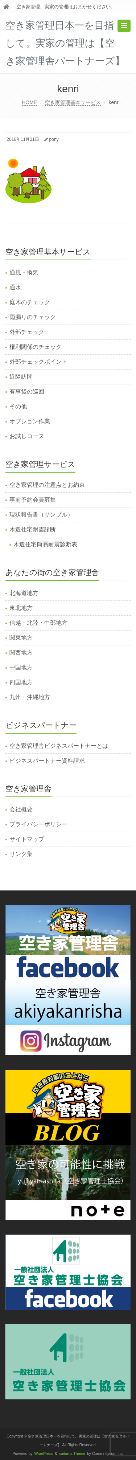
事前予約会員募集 (32, 500)
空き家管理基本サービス (73, 102)
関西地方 (21, 652)
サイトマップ (26, 839)
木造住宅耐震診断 (32, 529)
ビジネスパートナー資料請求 (47, 761)
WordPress (43, 1454)
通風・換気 (23, 272)
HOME (29, 102)
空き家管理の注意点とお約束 (47, 485)
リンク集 (21, 854)
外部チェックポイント (38, 362)
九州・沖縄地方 (29, 697)
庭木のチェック (29, 302)
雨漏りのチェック (32, 317)
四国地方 (21, 682)
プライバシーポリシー (38, 824)
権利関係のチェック (35, 347)
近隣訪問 (21, 377)
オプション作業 (29, 421)
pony (54, 139)
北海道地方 (23, 593)
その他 (18, 406)
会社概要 (21, 809)
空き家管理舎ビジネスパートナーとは (58, 746)
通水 (15, 287)
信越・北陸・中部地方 (38, 623)
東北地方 (21, 608)
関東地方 (21, 638)
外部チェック (26, 332)
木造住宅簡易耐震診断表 (45, 544)
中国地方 (21, 667)
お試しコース (26, 436)
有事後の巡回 (26, 391)
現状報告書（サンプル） (41, 514)
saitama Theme (72, 1454)
